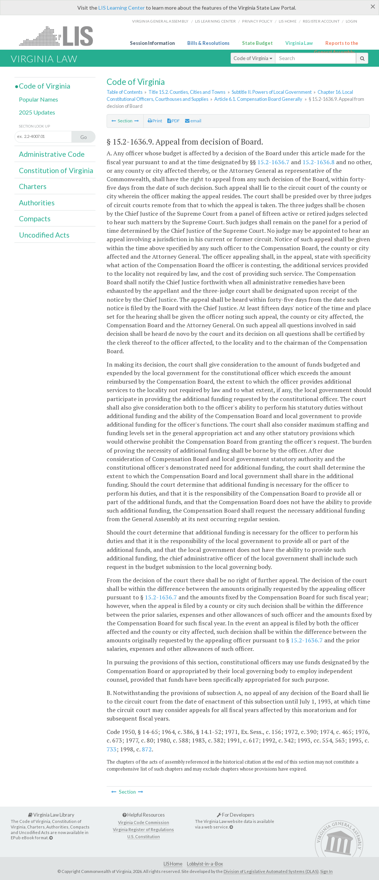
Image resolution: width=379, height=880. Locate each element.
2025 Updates (37, 112)
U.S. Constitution (143, 836)
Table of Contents (124, 92)
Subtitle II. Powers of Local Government (272, 92)
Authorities (37, 202)
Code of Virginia (253, 58)
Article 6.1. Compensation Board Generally (258, 99)
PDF (173, 120)
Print (155, 120)
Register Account (321, 21)
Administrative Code (52, 154)
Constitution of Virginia (56, 170)
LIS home (287, 21)
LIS (60, 36)
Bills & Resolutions (208, 43)
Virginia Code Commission (143, 822)
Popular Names (38, 99)
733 (112, 749)
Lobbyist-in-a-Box (205, 864)
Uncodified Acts (44, 235)
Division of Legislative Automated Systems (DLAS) (271, 871)
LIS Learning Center (121, 7)
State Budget (257, 43)
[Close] (373, 6)
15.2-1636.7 (273, 162)
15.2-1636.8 (318, 162)
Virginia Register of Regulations (143, 829)
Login (351, 21)
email (193, 120)
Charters (33, 186)
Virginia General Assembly (160, 21)
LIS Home (173, 864)
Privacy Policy (257, 21)
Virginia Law (299, 43)
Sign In (326, 871)
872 (147, 749)
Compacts (35, 218)
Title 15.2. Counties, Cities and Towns (186, 92)
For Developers (235, 815)
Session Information (152, 43)
